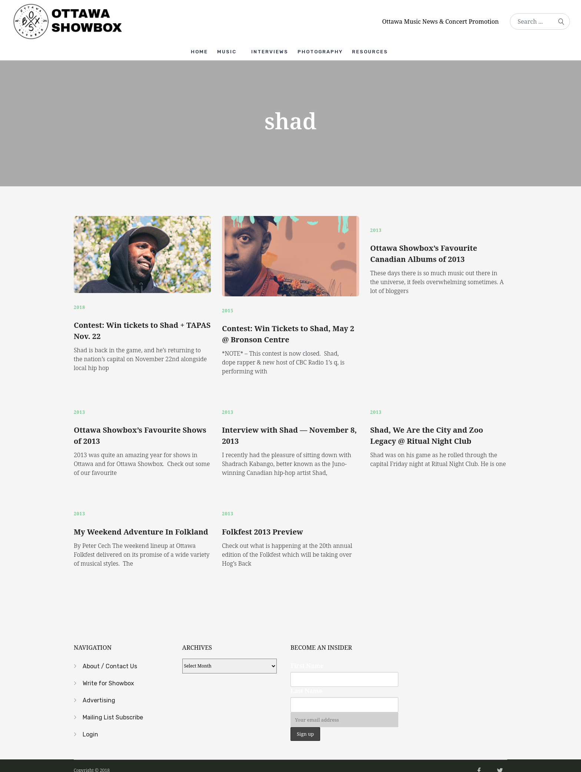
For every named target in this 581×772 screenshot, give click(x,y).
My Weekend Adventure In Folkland (141, 522)
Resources (375, 50)
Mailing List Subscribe (113, 707)
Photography (323, 50)
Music (225, 50)
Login (90, 724)
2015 (227, 307)
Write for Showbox (108, 673)
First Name (306, 656)
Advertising (99, 690)
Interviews (270, 50)
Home (196, 50)
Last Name (306, 682)
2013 (376, 226)
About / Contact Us (110, 656)
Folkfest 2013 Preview (262, 522)
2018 (79, 303)
